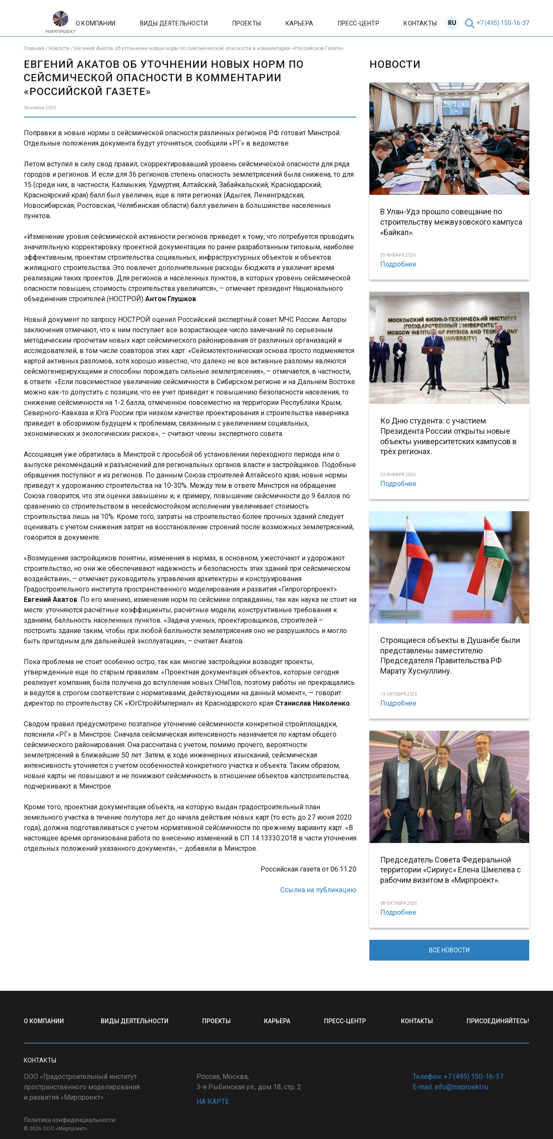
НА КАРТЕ (213, 1102)
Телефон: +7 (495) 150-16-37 (458, 1076)
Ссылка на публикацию (318, 890)
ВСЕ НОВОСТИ (449, 950)
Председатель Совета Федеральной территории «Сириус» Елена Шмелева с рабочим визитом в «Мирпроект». (450, 870)
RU (452, 22)
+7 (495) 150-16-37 (503, 22)
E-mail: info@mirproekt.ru (450, 1087)
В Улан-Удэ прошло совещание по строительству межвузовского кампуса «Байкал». (451, 222)
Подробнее (398, 264)
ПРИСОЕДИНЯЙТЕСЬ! (498, 1021)
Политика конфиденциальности (69, 1120)
